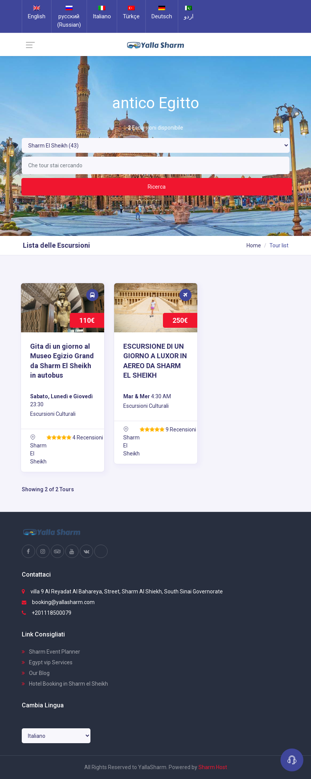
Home (254, 245)
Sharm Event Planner (51, 652)
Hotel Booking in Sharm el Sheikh (65, 684)
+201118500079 (46, 613)
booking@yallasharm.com (58, 602)
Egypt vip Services (47, 662)
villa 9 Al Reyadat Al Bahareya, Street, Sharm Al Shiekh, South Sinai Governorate (122, 591)
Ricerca (157, 187)
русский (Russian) (69, 17)
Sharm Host (212, 767)
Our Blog (36, 673)
